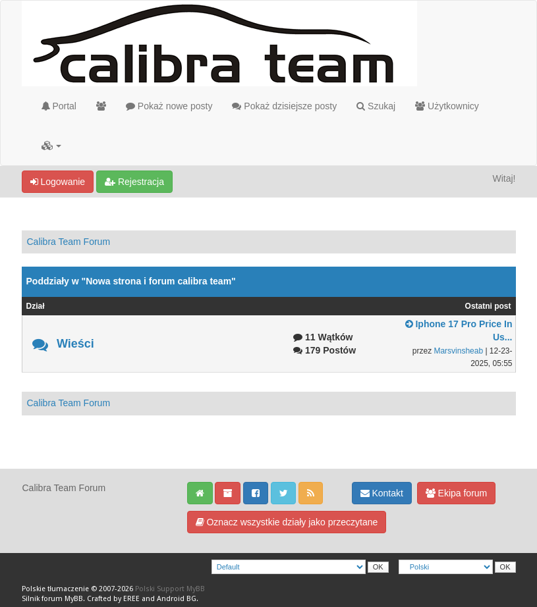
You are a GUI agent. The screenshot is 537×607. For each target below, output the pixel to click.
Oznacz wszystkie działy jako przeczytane (287, 522)
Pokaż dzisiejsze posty (284, 106)
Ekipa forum (457, 493)
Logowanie (58, 181)
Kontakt (381, 493)
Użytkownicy (447, 106)
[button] (52, 145)
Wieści (75, 343)
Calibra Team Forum (69, 241)
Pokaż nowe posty (169, 106)
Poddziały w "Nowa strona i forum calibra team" (131, 281)
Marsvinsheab (458, 351)
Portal (59, 106)
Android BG (176, 598)
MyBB (74, 598)
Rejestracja (134, 181)
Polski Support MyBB (170, 589)
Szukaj (375, 106)
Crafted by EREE (113, 598)
